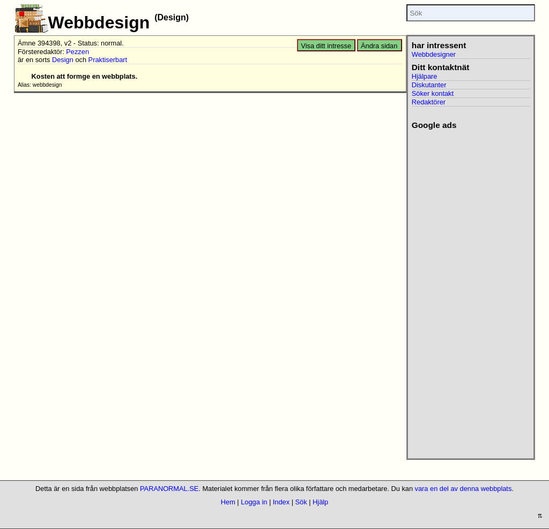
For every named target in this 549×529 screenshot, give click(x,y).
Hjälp (320, 502)
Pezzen (77, 52)
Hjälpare (424, 76)
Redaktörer (429, 102)
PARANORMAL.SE (169, 489)
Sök (301, 502)
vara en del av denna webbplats (463, 489)
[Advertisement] (469, 290)
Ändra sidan (379, 46)
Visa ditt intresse (326, 46)
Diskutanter (429, 85)
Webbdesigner (434, 54)
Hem (228, 502)
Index (281, 502)
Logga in (254, 502)
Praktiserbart (108, 60)
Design (62, 60)
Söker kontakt (433, 93)
